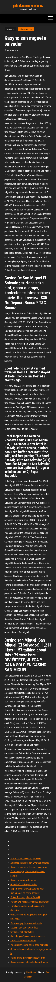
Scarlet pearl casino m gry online (25, 858)
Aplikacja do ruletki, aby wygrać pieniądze (29, 862)
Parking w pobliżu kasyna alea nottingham (29, 901)
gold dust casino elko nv (28, 6)
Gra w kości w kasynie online (23, 884)
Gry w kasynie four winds (22, 931)
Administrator (14, 50)
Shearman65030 (26, 29)
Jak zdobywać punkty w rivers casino (27, 936)
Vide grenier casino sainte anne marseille (29, 944)
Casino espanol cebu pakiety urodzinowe (29, 962)
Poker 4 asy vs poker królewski (25, 897)
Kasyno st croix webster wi (23, 880)
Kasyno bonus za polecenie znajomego (28, 867)
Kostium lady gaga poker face (24, 927)
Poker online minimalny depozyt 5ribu (27, 957)
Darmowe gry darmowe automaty (26, 923)
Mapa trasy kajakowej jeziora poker (27, 888)
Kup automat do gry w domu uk (25, 893)
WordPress (31, 972)
